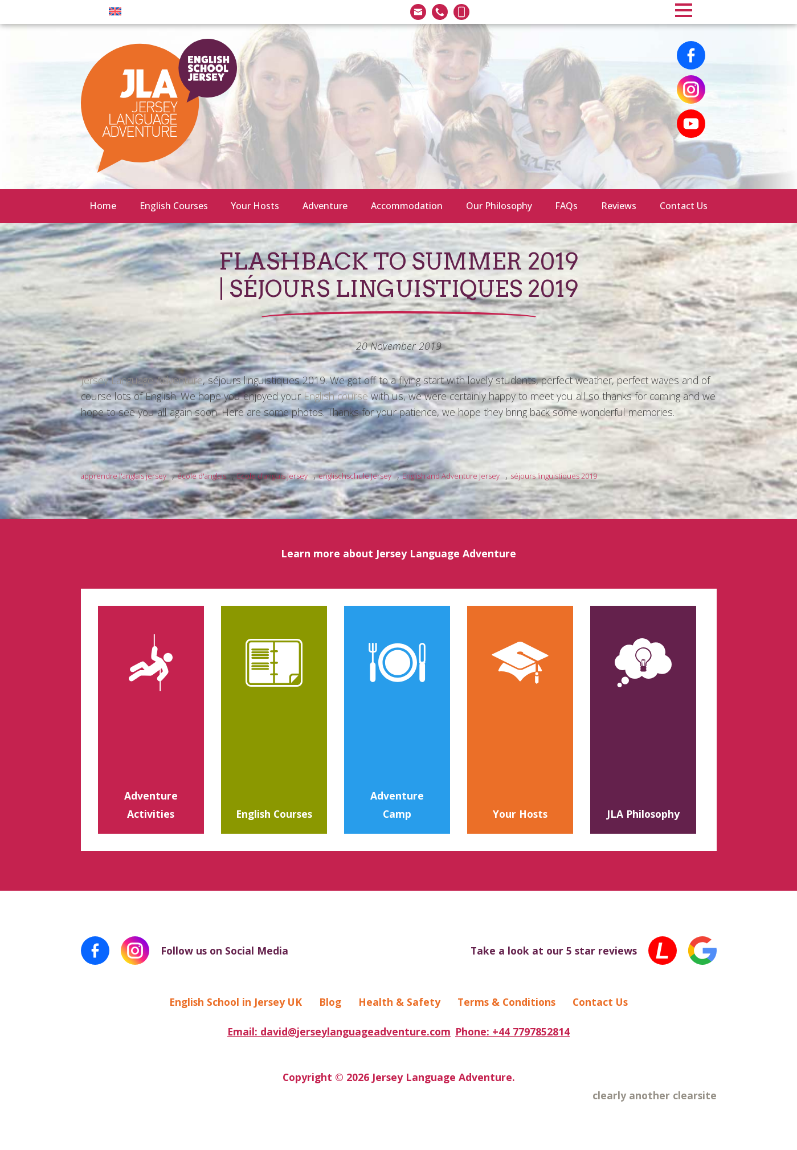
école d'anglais (201, 476)
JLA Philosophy (643, 814)
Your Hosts (255, 205)
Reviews (618, 205)
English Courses (174, 205)
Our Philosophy (499, 205)
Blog (330, 1002)
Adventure (325, 205)
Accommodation (407, 205)
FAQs (566, 205)
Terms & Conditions (506, 1002)
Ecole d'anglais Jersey (272, 476)
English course (336, 396)
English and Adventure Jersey (451, 476)
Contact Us (684, 205)
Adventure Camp (397, 805)
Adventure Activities (151, 805)
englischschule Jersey (354, 476)
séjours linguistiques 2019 (553, 476)
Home (102, 205)
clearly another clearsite (654, 1095)
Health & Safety (399, 1002)
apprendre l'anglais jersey (123, 476)
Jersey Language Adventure (142, 380)
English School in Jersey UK (235, 1002)
